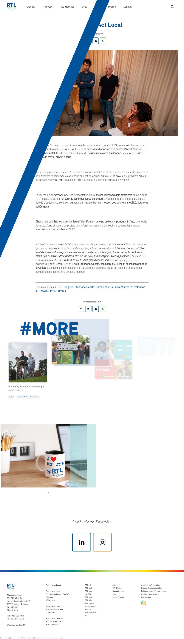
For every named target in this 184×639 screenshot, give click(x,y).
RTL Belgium (65, 287)
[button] (172, 6)
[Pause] (48, 492)
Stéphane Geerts (84, 287)
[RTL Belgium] (13, 7)
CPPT (51, 291)
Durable (61, 291)
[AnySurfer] (143, 602)
